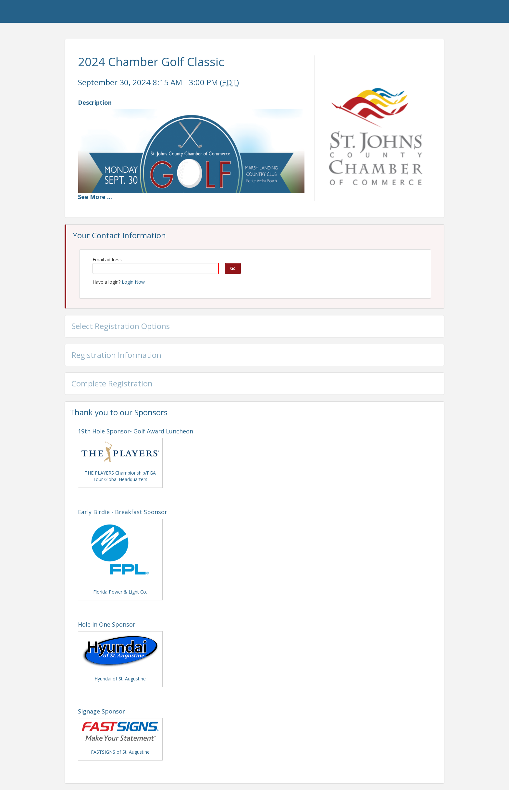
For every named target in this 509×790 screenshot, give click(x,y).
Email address (107, 259)
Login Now (133, 282)
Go (233, 268)
